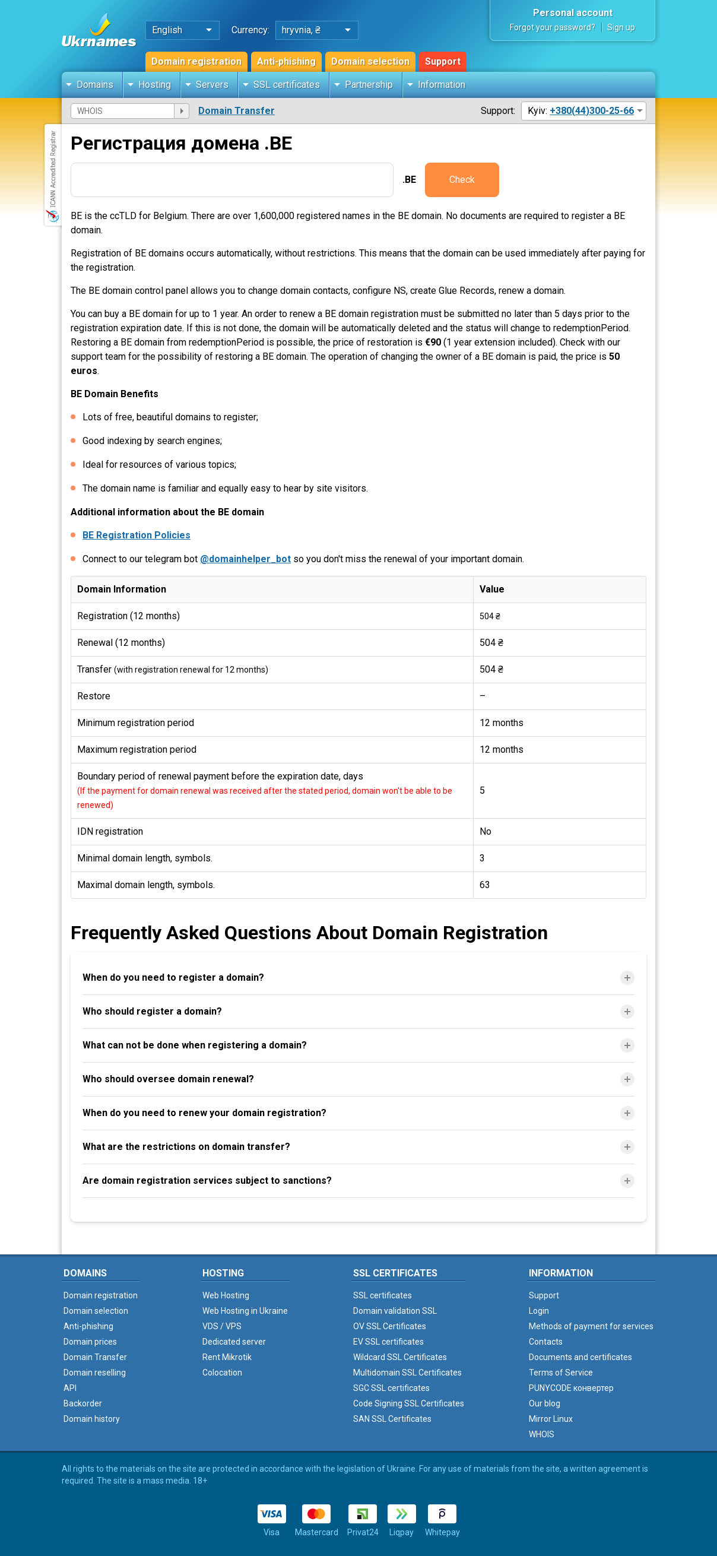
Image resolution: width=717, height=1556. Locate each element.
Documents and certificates (580, 1357)
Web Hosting (225, 1295)
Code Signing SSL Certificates (408, 1403)
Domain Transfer (236, 110)
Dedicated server (234, 1341)
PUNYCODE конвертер (571, 1388)
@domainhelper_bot (245, 559)
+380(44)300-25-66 (592, 110)
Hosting (154, 84)
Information (441, 84)
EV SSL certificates (388, 1341)
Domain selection (370, 61)
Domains (95, 84)
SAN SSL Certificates (392, 1419)
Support (443, 61)
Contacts (546, 1341)
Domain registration (196, 61)
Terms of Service (561, 1372)
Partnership (369, 84)
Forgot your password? (552, 27)
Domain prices (90, 1341)
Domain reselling (95, 1372)
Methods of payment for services (591, 1326)
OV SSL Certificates (389, 1326)
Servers (212, 84)
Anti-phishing (286, 61)
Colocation (222, 1372)
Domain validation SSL (395, 1311)
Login (539, 1311)
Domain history (92, 1419)
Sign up (621, 27)
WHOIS (541, 1434)
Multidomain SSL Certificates (407, 1372)
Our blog (544, 1403)
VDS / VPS (222, 1326)
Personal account (573, 12)
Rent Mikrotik (227, 1357)
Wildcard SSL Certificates (400, 1357)
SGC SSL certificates (391, 1388)
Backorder (83, 1403)
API (70, 1388)
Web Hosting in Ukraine (245, 1311)
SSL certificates (286, 84)
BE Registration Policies (137, 535)
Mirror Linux (551, 1419)
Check (462, 179)
